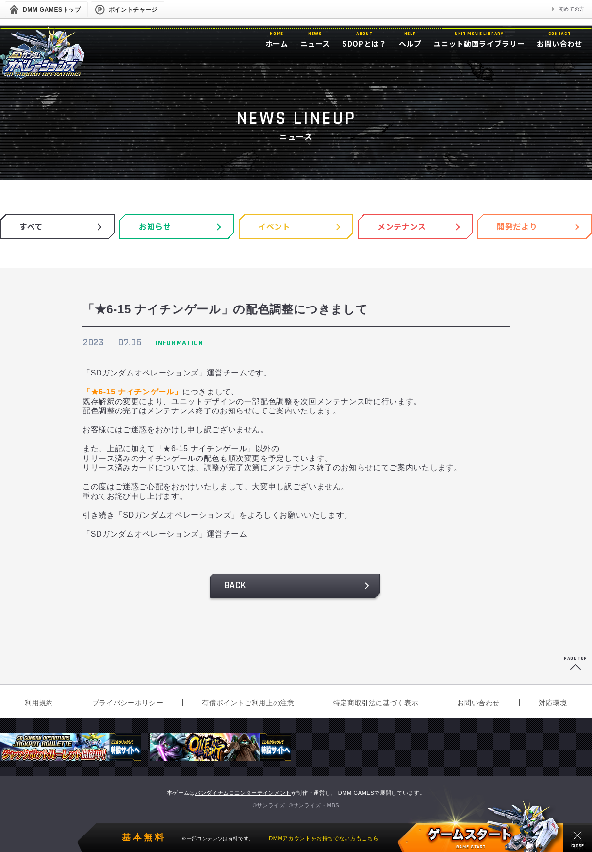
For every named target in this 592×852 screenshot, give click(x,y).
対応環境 (553, 703)
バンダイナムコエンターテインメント (243, 793)
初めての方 (572, 9)
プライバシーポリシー (127, 703)
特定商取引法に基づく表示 (376, 703)
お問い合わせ (478, 703)
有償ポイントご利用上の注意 (248, 703)
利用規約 (39, 703)
